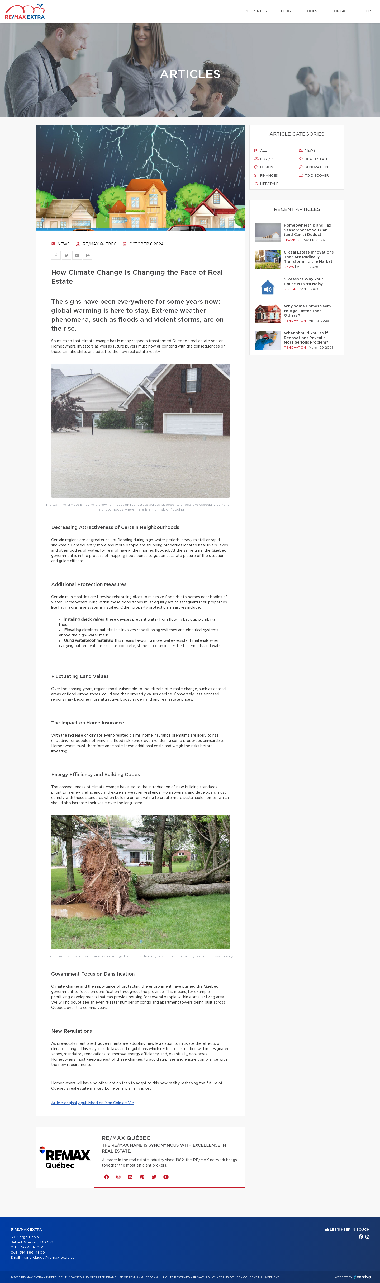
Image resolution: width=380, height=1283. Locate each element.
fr (368, 11)
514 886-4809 (32, 1252)
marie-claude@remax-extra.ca (48, 1257)
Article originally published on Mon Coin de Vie (92, 1103)
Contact (340, 11)
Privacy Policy (204, 1277)
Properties (256, 11)
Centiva (362, 1277)
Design (263, 167)
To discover (314, 175)
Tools (311, 11)
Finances (266, 175)
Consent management (261, 1277)
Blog (286, 11)
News (60, 244)
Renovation (313, 167)
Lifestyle (266, 184)
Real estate (313, 159)
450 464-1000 (31, 1247)
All (260, 150)
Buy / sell (267, 159)
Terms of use (229, 1277)
